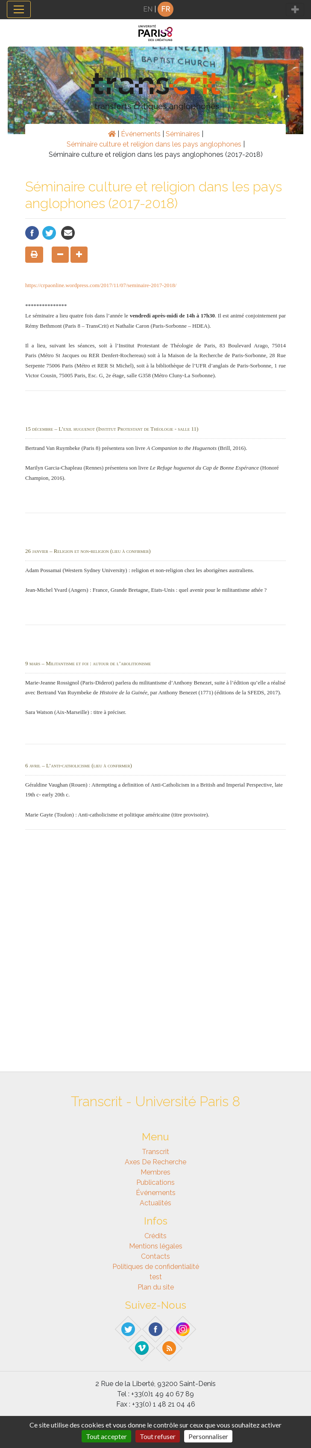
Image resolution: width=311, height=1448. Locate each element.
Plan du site (156, 1287)
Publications (155, 1182)
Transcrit (155, 1152)
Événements (141, 134)
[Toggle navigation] (19, 9)
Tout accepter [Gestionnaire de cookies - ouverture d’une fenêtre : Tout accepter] (106, 1436)
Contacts (155, 1256)
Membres (155, 1172)
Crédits (155, 1236)
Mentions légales (155, 1246)
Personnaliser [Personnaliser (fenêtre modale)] (208, 1436)
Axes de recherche (155, 1162)
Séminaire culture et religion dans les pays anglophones (154, 144)
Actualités (155, 1203)
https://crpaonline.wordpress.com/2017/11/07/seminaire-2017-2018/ (100, 285)
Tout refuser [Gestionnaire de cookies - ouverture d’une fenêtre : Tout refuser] (158, 1436)
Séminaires (183, 134)
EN (148, 9)
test (156, 1277)
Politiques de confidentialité (155, 1267)
